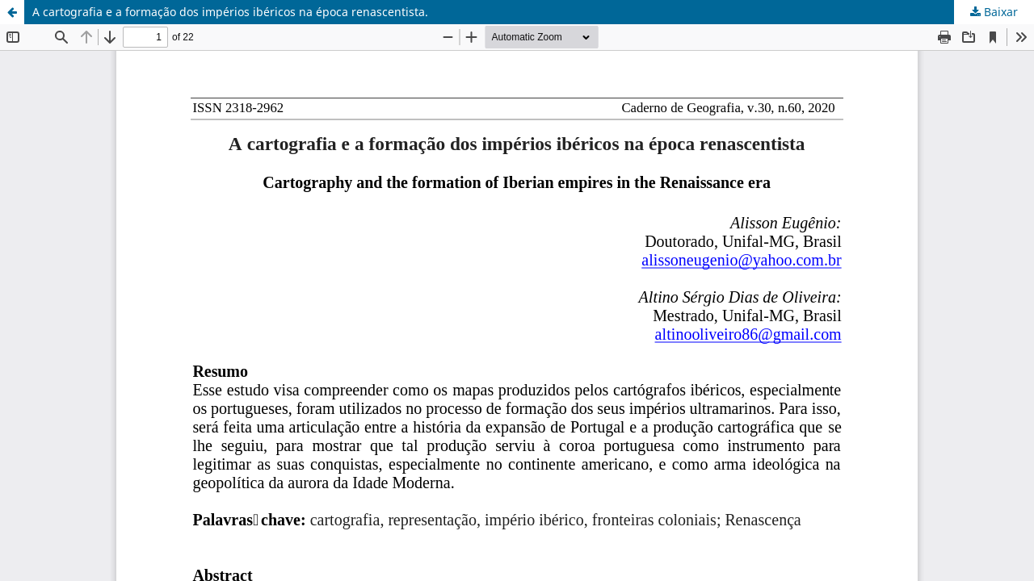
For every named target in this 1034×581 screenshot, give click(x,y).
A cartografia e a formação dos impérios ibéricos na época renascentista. (230, 11)
